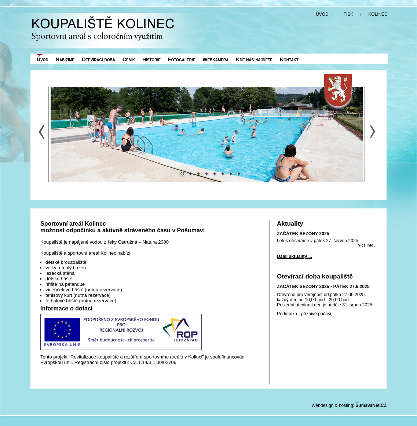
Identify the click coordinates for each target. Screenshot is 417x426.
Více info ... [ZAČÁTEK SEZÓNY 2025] (367, 245)
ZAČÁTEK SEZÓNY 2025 (303, 233)
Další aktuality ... (294, 256)
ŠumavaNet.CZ (371, 405)
